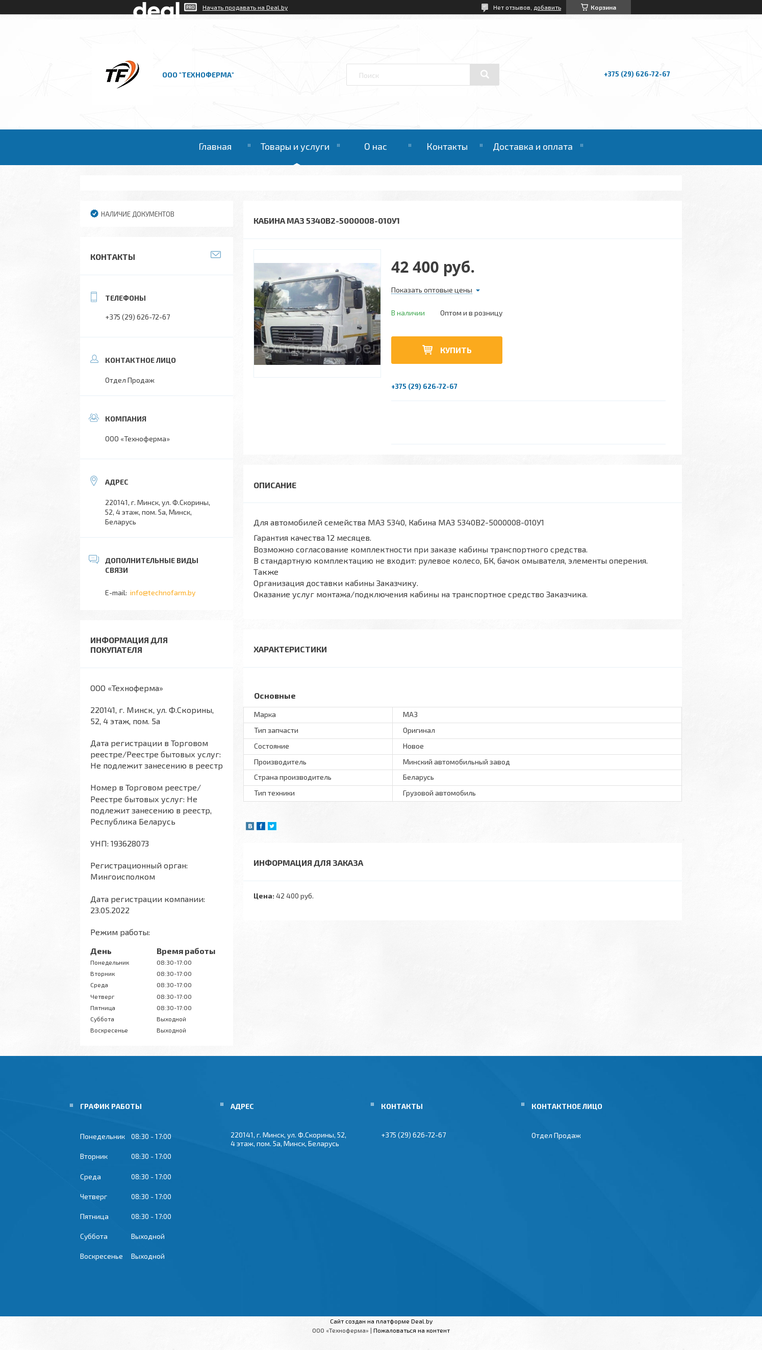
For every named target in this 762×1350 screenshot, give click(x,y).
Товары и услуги (295, 146)
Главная (215, 146)
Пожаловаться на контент (411, 1330)
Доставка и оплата (533, 146)
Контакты (447, 146)
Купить (456, 350)
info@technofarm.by (162, 592)
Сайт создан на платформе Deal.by (381, 1321)
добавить (547, 7)
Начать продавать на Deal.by (245, 7)
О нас (375, 146)
